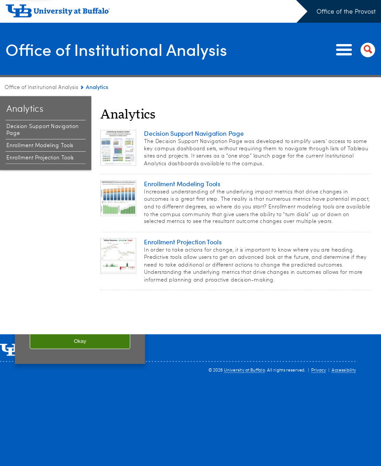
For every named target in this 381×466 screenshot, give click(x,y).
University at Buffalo (244, 370)
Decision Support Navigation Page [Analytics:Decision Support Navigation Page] (42, 130)
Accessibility (344, 370)
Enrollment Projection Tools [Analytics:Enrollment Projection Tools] (40, 158)
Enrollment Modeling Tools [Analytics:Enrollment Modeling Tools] (40, 146)
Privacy (318, 370)
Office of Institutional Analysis (116, 49)
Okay (80, 341)
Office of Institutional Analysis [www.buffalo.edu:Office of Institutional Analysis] (41, 87)
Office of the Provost (346, 12)
